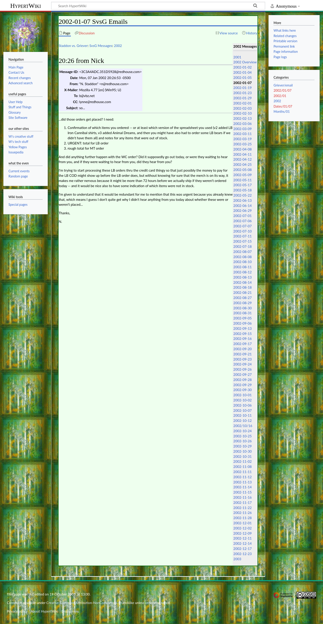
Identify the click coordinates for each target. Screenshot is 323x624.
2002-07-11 (242, 236)
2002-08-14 (242, 282)
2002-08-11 (242, 267)
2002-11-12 (242, 477)
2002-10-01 (242, 395)
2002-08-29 (242, 303)
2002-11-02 (242, 461)
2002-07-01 (242, 216)
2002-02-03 (242, 108)
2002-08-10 (242, 262)
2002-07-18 (242, 246)
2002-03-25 (242, 144)
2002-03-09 (242, 129)
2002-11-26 (242, 513)
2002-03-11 (242, 134)
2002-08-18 (242, 287)
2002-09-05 (242, 318)
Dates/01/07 (282, 106)
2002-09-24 (242, 364)
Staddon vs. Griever (73, 46)
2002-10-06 (242, 405)
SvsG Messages (100, 46)
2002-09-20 (242, 349)
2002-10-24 (242, 431)
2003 (237, 559)
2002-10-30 (242, 451)
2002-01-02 (242, 67)
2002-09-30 (242, 390)
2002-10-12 (242, 420)
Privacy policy (17, 611)
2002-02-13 (242, 118)
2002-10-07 (242, 410)
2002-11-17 (242, 502)
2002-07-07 (242, 226)
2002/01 (279, 96)
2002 (118, 46)
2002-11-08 (242, 467)
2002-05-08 (242, 170)
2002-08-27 (242, 298)
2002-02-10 (242, 113)
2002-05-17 (242, 185)
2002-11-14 (242, 487)
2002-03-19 (242, 139)
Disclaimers (70, 611)
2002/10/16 (242, 426)
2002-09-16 (242, 338)
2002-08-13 (242, 277)
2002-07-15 (242, 241)
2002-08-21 (242, 292)
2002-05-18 (242, 190)
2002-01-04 (242, 72)
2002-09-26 (242, 369)
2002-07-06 (242, 221)
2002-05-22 (242, 195)
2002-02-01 (242, 103)
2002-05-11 (242, 180)
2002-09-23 (242, 359)
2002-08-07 (242, 252)
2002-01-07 (242, 83)
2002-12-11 (242, 538)
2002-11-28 (242, 518)
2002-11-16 (242, 497)
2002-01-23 (242, 93)
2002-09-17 (242, 344)
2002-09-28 (242, 380)
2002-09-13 (242, 328)
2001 (237, 57)
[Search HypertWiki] (158, 5)
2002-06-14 (242, 206)
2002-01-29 (242, 98)
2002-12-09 (242, 533)
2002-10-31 (242, 456)
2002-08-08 (242, 257)
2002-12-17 (242, 549)
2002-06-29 (242, 210)
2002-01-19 (242, 88)
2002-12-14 (242, 543)
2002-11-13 (242, 482)
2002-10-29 (242, 446)
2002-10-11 (242, 415)
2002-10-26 (242, 441)
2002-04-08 (242, 149)
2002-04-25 (242, 164)
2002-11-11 (242, 472)
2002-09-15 (242, 334)
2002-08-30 (242, 308)
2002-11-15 (242, 492)
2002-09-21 (242, 354)
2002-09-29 (242, 385)
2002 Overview (245, 62)
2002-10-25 (242, 436)
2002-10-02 (242, 400)
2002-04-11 (242, 154)
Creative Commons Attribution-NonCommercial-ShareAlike (90, 603)
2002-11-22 (242, 508)
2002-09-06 (242, 323)
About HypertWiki (44, 611)
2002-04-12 (242, 159)
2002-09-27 (242, 374)
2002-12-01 (242, 523)
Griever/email (283, 85)
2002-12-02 (242, 528)
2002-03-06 (242, 124)
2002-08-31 (242, 313)
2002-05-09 (242, 175)
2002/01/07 (282, 90)
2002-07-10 (242, 231)
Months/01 (281, 111)
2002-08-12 (242, 272)
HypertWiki (25, 5)
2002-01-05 (242, 77)
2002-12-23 (242, 554)
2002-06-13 (242, 200)
